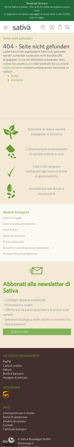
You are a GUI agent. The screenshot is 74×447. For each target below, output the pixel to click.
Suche (29, 63)
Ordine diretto (42, 28)
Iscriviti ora (19, 331)
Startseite (9, 67)
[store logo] (22, 26)
